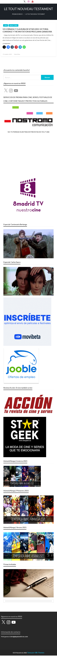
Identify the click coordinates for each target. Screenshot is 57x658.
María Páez (17, 54)
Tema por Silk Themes (35, 653)
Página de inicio (17, 14)
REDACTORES (13, 25)
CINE (5, 25)
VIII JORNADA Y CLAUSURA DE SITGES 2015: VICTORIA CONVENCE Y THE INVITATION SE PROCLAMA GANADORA (27, 30)
